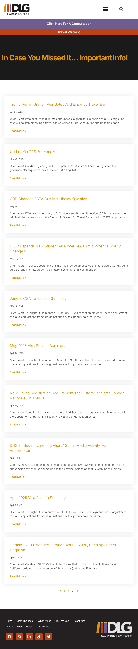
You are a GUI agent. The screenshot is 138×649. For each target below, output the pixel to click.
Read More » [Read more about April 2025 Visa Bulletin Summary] (18, 524)
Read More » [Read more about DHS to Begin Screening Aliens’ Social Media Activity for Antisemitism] (18, 476)
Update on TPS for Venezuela (35, 151)
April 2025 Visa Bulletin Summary (38, 498)
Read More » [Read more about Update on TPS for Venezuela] (18, 178)
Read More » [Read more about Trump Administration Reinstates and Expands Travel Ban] (18, 131)
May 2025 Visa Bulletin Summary (37, 346)
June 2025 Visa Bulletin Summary (38, 298)
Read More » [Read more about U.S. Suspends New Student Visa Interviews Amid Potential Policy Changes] (18, 277)
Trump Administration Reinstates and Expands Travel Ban (58, 104)
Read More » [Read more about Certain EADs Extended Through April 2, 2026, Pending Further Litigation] (18, 576)
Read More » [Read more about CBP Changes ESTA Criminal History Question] (18, 225)
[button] (121, 9)
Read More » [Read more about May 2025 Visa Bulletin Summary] (18, 372)
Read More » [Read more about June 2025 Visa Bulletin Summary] (18, 325)
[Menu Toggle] (105, 9)
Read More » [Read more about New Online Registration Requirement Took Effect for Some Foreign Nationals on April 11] (18, 424)
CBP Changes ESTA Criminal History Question (48, 199)
